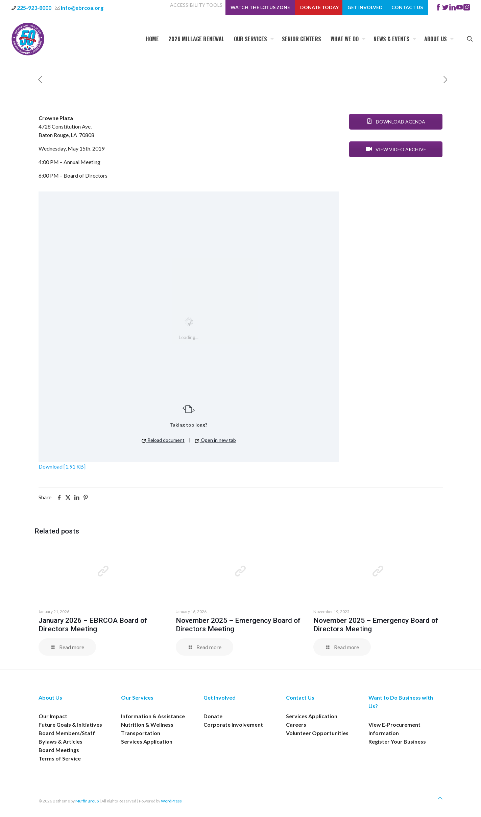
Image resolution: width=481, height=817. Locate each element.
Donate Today (319, 7)
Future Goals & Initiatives (70, 724)
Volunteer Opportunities (317, 733)
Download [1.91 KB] (62, 466)
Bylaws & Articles (60, 741)
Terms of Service (60, 758)
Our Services (137, 697)
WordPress (171, 800)
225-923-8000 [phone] (34, 7)
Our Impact (53, 716)
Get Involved (365, 7)
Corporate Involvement (233, 724)
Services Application (146, 741)
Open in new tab (215, 440)
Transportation (140, 733)
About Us (50, 697)
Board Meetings (59, 750)
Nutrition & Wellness (147, 724)
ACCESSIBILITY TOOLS (196, 5)
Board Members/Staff (67, 733)
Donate (212, 716)
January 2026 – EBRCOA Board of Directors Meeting (93, 624)
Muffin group (87, 800)
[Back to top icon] (440, 798)
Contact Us (407, 7)
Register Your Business (397, 741)
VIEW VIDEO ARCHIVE (396, 149)
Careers (296, 724)
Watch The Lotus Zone (260, 7)
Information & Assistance (153, 716)
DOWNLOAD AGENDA (396, 121)
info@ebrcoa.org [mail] (82, 7)
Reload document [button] (163, 440)
